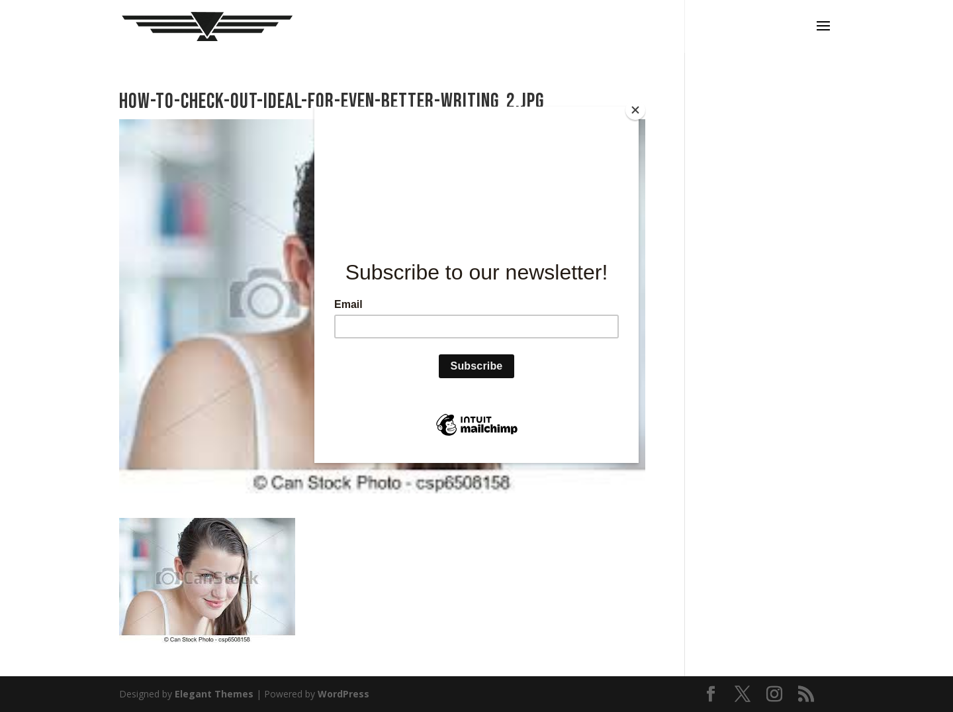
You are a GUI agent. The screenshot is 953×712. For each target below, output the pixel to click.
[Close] (635, 110)
